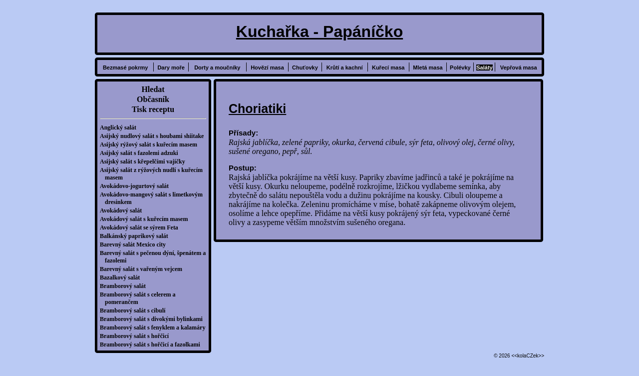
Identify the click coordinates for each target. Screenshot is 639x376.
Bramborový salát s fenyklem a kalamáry (155, 327)
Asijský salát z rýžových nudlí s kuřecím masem (154, 173)
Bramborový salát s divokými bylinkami (154, 319)
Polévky (460, 67)
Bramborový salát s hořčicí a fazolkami (152, 344)
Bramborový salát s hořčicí (137, 336)
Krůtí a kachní (344, 67)
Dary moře (170, 67)
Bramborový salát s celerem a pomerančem (140, 298)
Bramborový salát (125, 286)
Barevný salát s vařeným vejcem (143, 269)
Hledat (152, 89)
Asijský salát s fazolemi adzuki (141, 153)
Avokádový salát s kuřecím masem (146, 219)
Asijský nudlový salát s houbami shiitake (154, 136)
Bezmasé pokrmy (125, 67)
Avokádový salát (123, 210)
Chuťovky (305, 67)
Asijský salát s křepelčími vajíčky (145, 161)
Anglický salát (120, 127)
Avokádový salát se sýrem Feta (141, 227)
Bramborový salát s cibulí (135, 310)
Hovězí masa (267, 67)
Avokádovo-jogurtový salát (137, 186)
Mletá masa (427, 67)
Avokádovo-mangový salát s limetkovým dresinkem (154, 198)
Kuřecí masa (388, 67)
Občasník (153, 99)
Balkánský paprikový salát (136, 236)
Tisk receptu (153, 109)
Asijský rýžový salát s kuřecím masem (151, 144)
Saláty (484, 67)
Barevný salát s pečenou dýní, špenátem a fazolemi (155, 257)
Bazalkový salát (122, 277)
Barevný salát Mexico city (135, 244)
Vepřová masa (518, 67)
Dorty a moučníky (217, 67)
